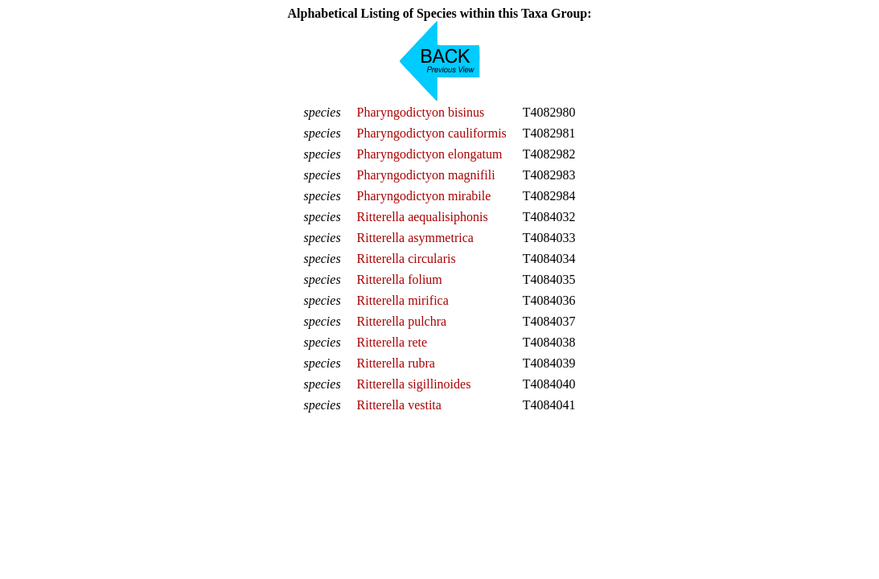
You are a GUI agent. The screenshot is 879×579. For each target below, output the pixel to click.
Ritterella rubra (396, 363)
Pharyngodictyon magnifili (426, 175)
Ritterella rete (392, 342)
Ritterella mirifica (403, 300)
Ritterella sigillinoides (414, 384)
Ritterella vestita (399, 405)
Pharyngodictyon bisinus (421, 112)
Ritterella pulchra (402, 321)
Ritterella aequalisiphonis (422, 217)
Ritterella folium (399, 279)
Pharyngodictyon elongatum (430, 154)
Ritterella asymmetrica (415, 237)
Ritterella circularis (406, 258)
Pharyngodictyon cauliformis (432, 133)
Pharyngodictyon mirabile (424, 196)
